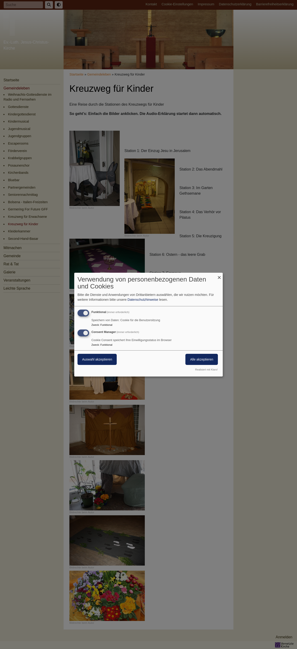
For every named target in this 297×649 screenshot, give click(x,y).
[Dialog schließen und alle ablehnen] (219, 275)
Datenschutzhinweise (143, 299)
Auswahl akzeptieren (97, 359)
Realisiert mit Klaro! (206, 369)
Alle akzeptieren (201, 359)
